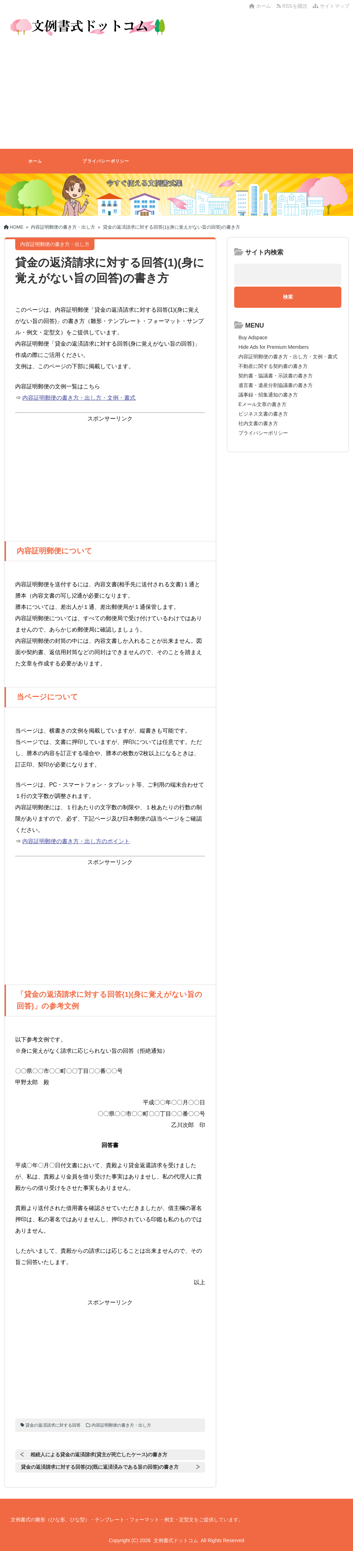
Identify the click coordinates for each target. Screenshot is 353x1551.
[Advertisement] (176, 95)
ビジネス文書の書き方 (263, 414)
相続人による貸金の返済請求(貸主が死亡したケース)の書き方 (98, 1454)
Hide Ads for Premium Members (273, 347)
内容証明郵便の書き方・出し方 (121, 1425)
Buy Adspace (252, 337)
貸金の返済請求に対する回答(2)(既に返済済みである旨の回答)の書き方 (100, 1467)
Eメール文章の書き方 (262, 404)
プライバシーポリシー (105, 161)
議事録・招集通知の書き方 (268, 395)
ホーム (260, 6)
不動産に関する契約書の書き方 (273, 366)
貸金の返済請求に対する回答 (53, 1425)
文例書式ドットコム (176, 1540)
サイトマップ (331, 6)
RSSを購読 (293, 6)
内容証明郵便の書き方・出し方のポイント (76, 841)
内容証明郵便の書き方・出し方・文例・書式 (78, 398)
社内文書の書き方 (258, 423)
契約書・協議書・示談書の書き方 (275, 375)
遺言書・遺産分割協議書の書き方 (275, 385)
